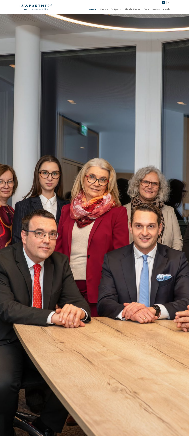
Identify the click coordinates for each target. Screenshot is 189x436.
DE (164, 3)
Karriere (156, 9)
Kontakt (166, 9)
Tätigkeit (115, 9)
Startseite (91, 9)
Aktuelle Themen (132, 9)
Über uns (104, 9)
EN (168, 3)
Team (146, 9)
